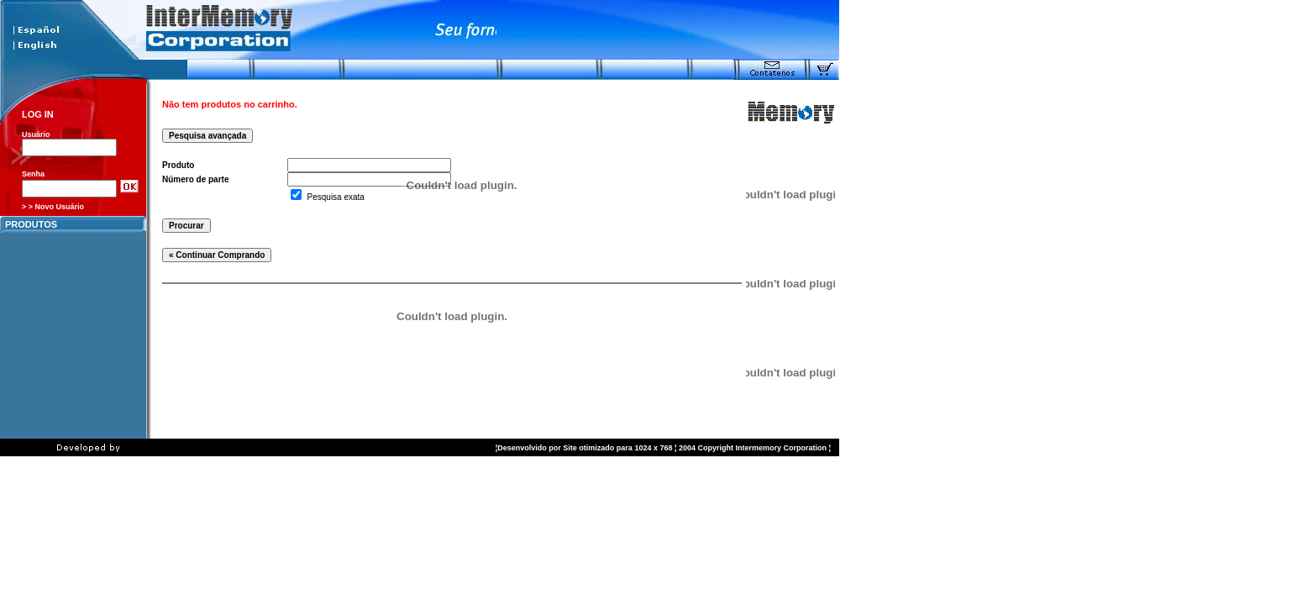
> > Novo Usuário (53, 207)
